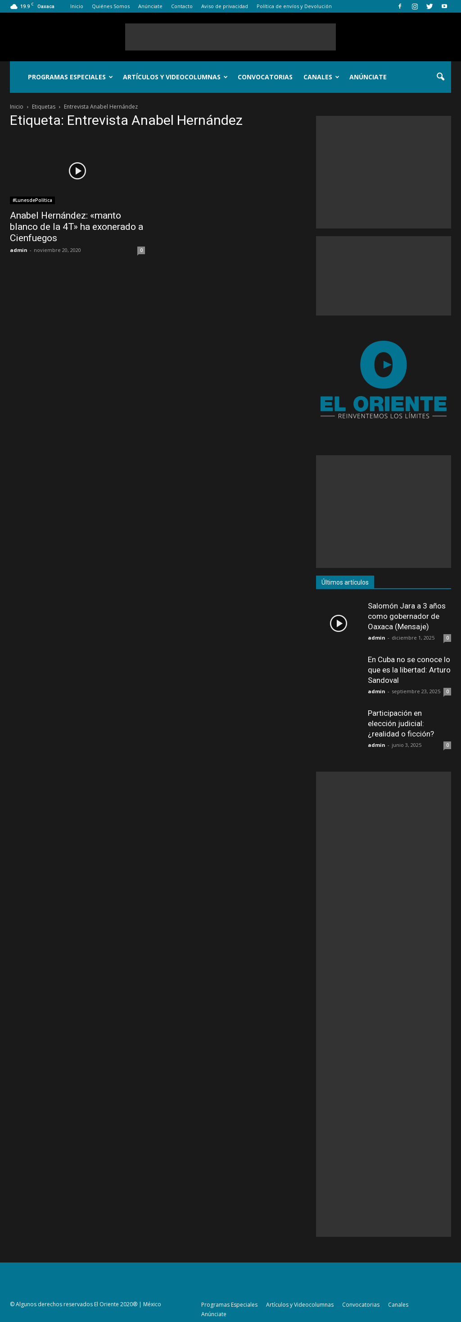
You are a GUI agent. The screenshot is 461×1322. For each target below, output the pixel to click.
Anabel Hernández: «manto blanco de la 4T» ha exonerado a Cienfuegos (76, 226)
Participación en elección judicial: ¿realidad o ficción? (401, 723)
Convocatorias (265, 77)
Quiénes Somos (111, 6)
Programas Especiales (70, 77)
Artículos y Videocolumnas (175, 77)
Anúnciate (150, 6)
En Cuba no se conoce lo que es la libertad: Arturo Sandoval (409, 670)
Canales (321, 77)
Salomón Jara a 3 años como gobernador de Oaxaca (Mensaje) (407, 616)
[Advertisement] (230, 36)
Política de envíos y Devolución (294, 6)
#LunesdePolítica (32, 200)
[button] (440, 77)
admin (18, 250)
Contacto (182, 6)
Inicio (76, 6)
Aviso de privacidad (224, 6)
